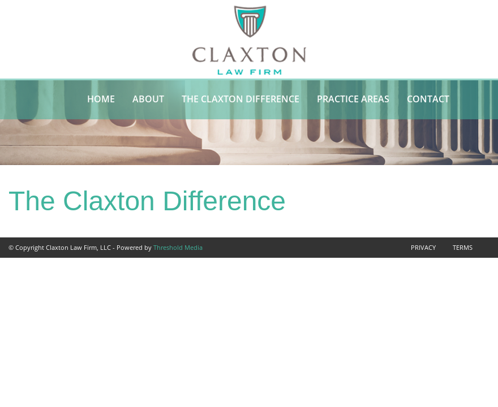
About (148, 99)
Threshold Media (178, 247)
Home (101, 99)
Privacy (423, 247)
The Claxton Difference (240, 99)
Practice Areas (353, 99)
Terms (463, 247)
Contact (428, 99)
